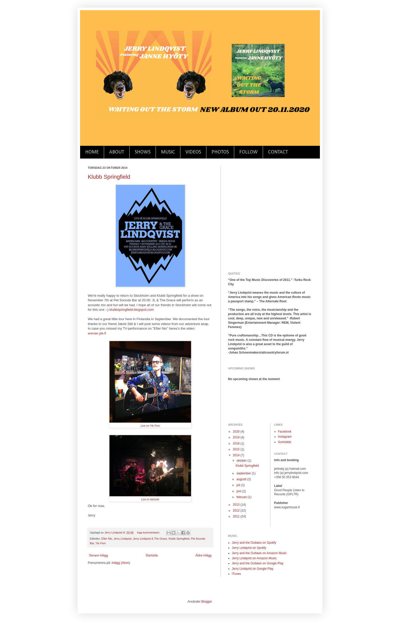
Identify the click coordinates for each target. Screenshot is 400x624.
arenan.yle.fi (97, 333)
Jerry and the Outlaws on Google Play (257, 563)
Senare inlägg (98, 555)
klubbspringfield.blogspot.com (131, 309)
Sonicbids (284, 442)
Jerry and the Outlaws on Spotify (254, 542)
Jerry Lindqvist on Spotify (249, 548)
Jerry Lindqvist (123, 538)
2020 (237, 431)
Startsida (152, 555)
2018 (237, 443)
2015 (237, 449)
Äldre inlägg (203, 555)
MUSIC (168, 152)
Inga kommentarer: (149, 532)
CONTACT (278, 152)
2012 (237, 510)
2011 (237, 516)
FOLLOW (248, 152)
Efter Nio (107, 538)
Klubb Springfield (109, 177)
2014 (237, 455)
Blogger (206, 601)
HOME (92, 152)
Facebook (285, 431)
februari (242, 497)
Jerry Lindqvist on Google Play (252, 568)
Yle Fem (100, 543)
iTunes (236, 574)
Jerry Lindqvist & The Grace (150, 538)
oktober (241, 460)
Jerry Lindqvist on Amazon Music (254, 558)
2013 (237, 504)
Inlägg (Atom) (120, 563)
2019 (237, 437)
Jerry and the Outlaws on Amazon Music (259, 553)
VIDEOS (193, 152)
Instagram (285, 436)
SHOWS (143, 152)
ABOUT (116, 152)
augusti (241, 479)
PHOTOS (220, 152)
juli (238, 485)
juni (239, 491)
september (244, 473)
